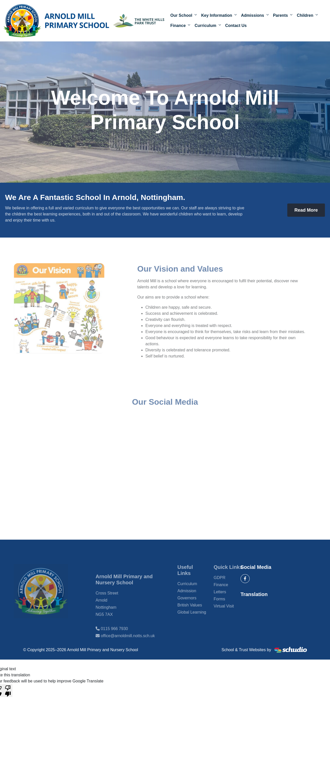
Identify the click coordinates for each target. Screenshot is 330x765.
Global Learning (199, 612)
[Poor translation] (7, 690)
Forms (227, 599)
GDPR (227, 577)
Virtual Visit (231, 606)
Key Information (216, 15)
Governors (194, 598)
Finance (178, 26)
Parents (280, 15)
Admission (194, 591)
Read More (306, 210)
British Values (197, 605)
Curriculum (205, 26)
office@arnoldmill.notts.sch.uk (128, 643)
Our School (181, 15)
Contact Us (236, 26)
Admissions (252, 15)
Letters (227, 592)
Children (305, 15)
